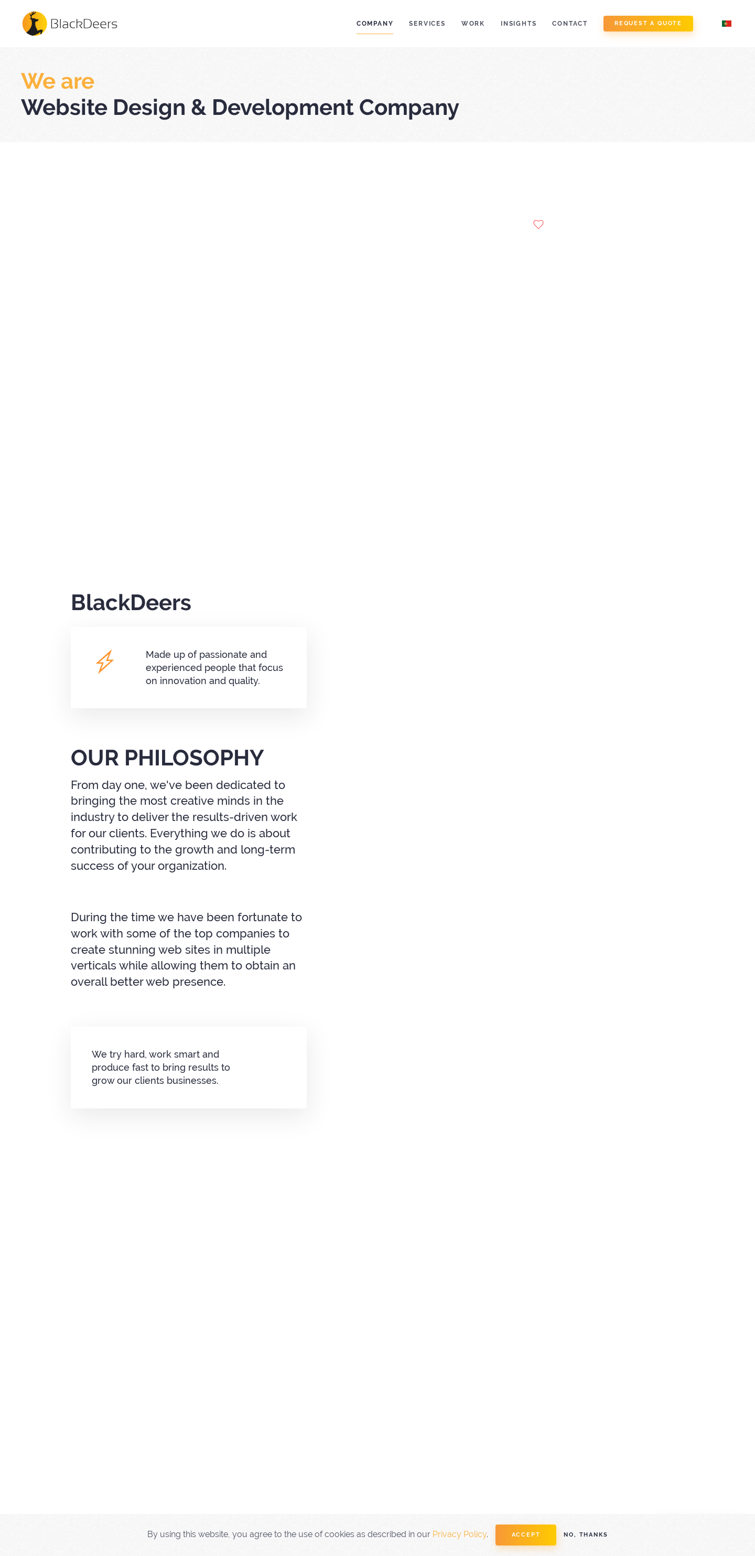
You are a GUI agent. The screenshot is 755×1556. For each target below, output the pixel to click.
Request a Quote (648, 23)
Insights (518, 23)
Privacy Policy (460, 1534)
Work (473, 23)
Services (427, 23)
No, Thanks (586, 1534)
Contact (570, 23)
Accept (526, 1534)
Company (375, 23)
